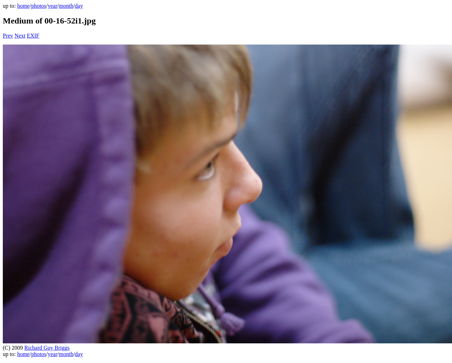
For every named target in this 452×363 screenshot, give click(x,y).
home (23, 6)
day (79, 6)
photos (38, 6)
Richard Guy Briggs (46, 348)
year (53, 6)
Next (19, 36)
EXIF (33, 36)
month (66, 6)
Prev (8, 36)
